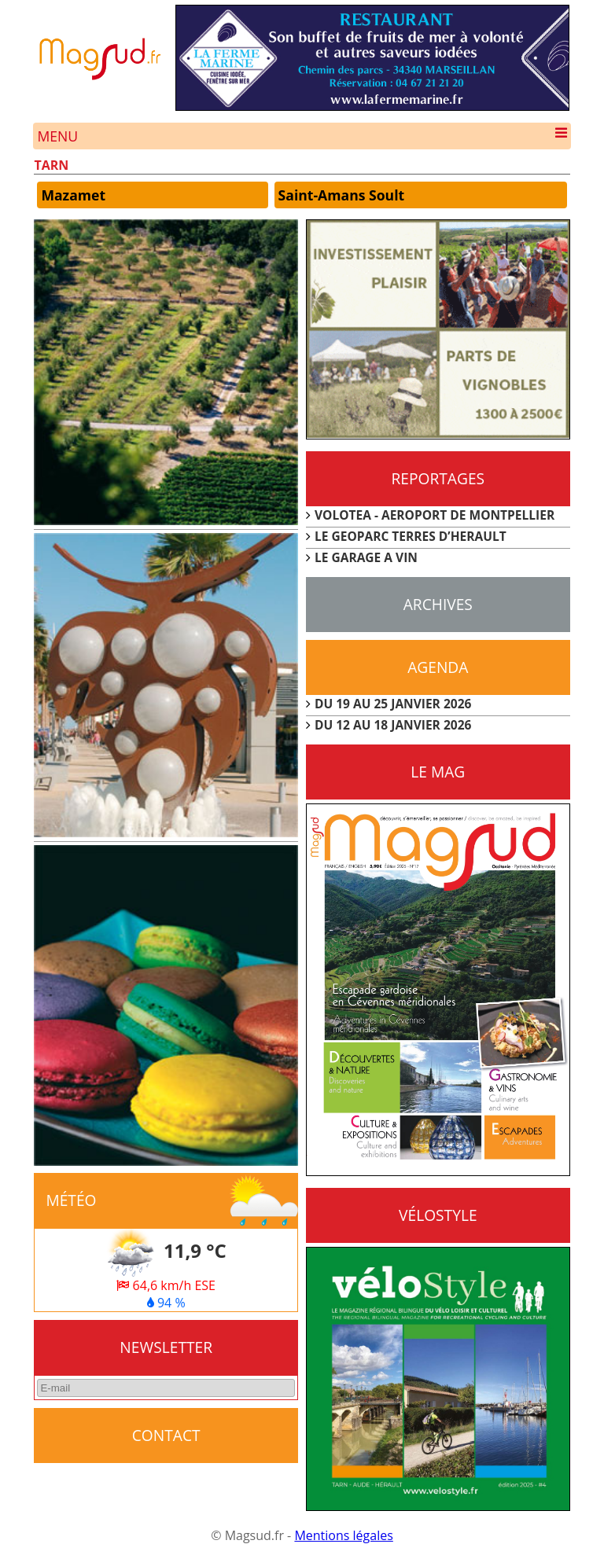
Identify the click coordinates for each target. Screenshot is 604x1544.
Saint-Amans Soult (341, 195)
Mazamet (73, 195)
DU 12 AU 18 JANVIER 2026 (393, 724)
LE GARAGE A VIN (366, 557)
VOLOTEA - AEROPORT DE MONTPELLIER (434, 515)
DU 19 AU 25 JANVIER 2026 (393, 703)
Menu (301, 136)
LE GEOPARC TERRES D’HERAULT (410, 536)
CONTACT (166, 1435)
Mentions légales (343, 1535)
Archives (438, 604)
